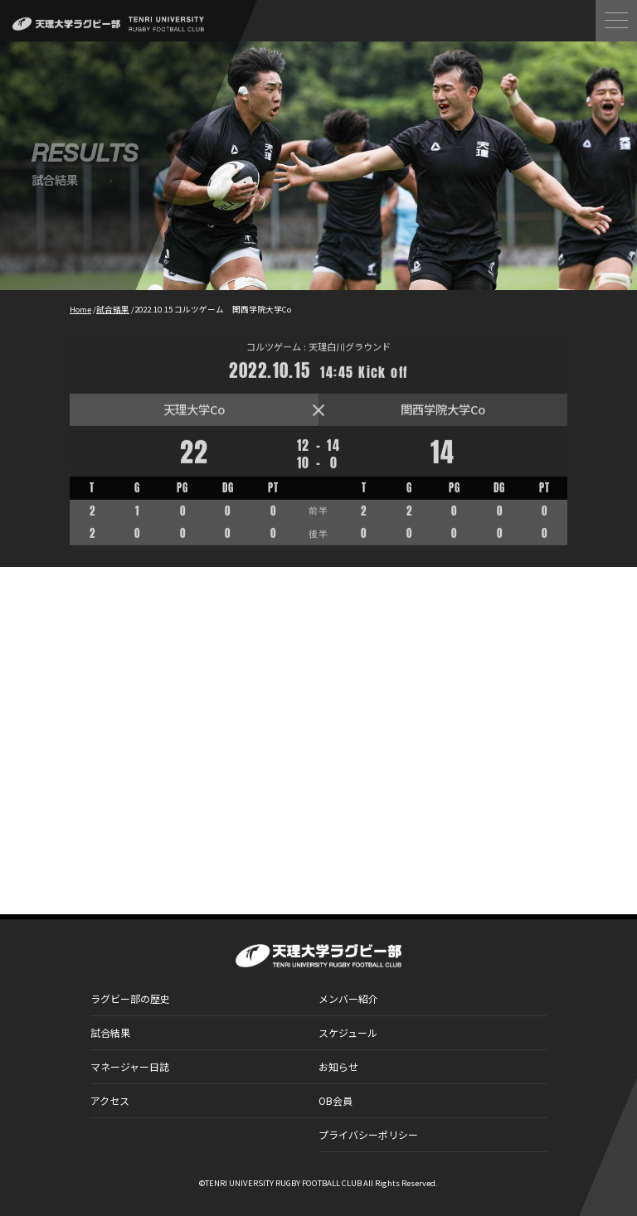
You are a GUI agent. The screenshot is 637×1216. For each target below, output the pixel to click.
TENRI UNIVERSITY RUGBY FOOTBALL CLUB (283, 1183)
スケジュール (347, 1032)
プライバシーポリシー (368, 1134)
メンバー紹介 (348, 998)
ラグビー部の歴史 (130, 998)
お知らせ (338, 1066)
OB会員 (335, 1100)
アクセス (109, 1100)
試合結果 (110, 1032)
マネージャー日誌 (129, 1066)
